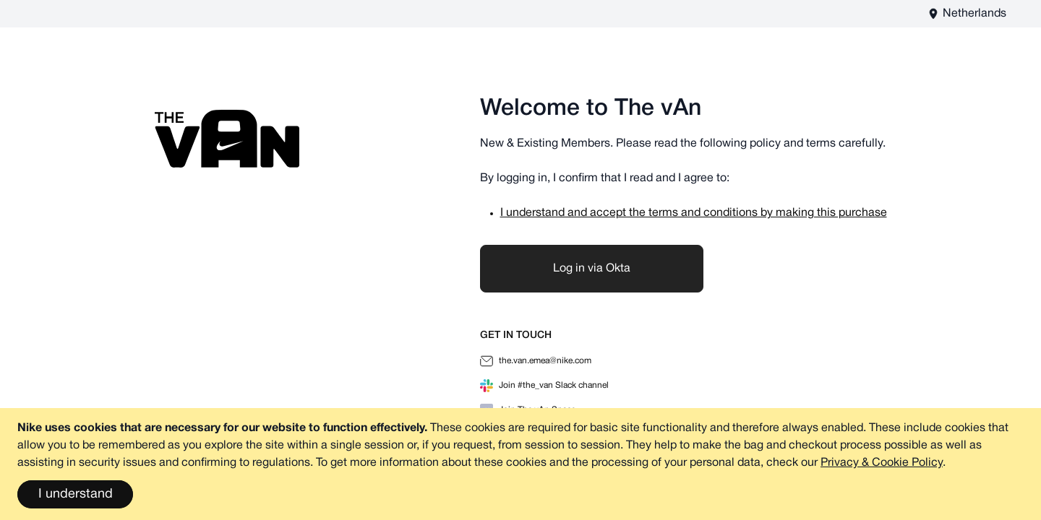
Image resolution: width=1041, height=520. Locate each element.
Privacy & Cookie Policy (882, 463)
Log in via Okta (591, 269)
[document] (520, 464)
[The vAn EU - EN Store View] (967, 13)
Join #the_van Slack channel (544, 385)
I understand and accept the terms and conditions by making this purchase (693, 213)
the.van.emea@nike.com (535, 361)
